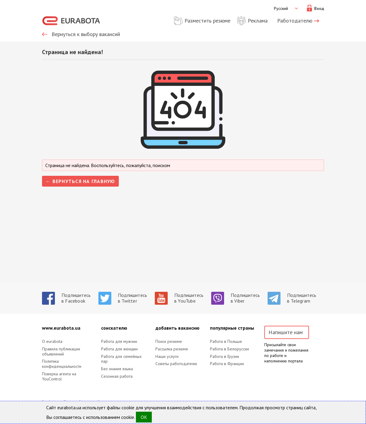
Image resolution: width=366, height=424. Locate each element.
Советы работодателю (176, 363)
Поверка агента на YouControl (59, 376)
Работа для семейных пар (121, 359)
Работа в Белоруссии (229, 349)
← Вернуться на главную (80, 181)
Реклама (258, 20)
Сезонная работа (117, 376)
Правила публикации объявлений (61, 351)
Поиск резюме (168, 341)
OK (144, 417)
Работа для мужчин (119, 341)
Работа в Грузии (224, 356)
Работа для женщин (119, 349)
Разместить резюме (207, 20)
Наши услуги (166, 356)
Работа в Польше (226, 341)
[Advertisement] (183, 241)
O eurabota (52, 341)
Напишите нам (285, 332)
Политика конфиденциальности (61, 364)
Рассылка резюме (171, 349)
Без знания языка (117, 368)
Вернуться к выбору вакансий (86, 34)
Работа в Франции (227, 363)
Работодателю (294, 20)
